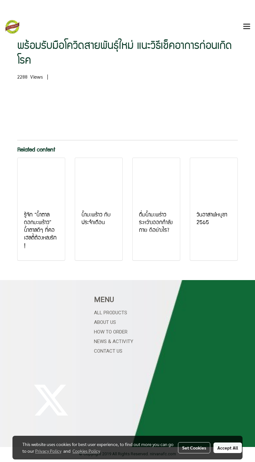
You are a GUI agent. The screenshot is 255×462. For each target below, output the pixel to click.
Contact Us (108, 351)
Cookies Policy (86, 451)
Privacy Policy (48, 451)
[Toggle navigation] (247, 27)
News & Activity (113, 341)
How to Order (111, 332)
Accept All (227, 447)
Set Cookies (194, 447)
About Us (105, 322)
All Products (110, 313)
